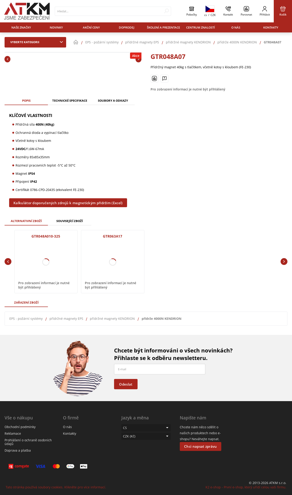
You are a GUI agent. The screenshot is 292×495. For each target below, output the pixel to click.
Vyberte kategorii (37, 42)
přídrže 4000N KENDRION (161, 318)
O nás (235, 27)
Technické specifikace (69, 100)
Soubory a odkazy (113, 100)
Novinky (56, 27)
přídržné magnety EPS (66, 318)
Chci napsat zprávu (200, 446)
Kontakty (270, 27)
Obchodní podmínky (20, 427)
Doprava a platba (18, 450)
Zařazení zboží (26, 302)
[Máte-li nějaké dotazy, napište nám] (164, 78)
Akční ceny (91, 27)
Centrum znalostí (200, 27)
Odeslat (125, 384)
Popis (26, 100)
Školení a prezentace (163, 27)
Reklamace (13, 433)
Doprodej (126, 27)
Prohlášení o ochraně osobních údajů (28, 442)
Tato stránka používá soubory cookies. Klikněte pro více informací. (56, 487)
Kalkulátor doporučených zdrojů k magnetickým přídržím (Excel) (68, 203)
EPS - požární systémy (26, 318)
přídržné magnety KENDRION (112, 318)
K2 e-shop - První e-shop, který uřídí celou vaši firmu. (246, 487)
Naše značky (21, 27)
